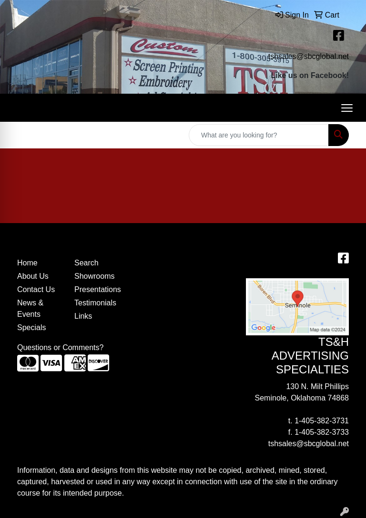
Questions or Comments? (60, 347)
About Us (33, 276)
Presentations (97, 289)
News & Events (30, 308)
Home (27, 263)
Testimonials (95, 303)
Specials (31, 327)
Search (86, 263)
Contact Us (36, 289)
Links (83, 316)
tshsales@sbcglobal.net (308, 56)
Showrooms (94, 276)
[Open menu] (346, 107)
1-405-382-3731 (322, 421)
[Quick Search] (259, 135)
